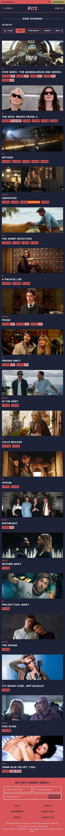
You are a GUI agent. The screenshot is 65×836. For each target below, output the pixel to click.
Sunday (47, 31)
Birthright (9, 523)
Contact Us (48, 817)
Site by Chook (43, 826)
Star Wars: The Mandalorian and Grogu (31, 72)
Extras (17, 817)
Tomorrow (33, 31)
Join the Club (8, 2)
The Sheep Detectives (17, 239)
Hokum (7, 483)
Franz (6, 320)
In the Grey (10, 401)
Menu (59, 8)
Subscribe (54, 797)
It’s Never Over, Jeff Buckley (23, 686)
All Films (8, 31)
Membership (17, 811)
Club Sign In (58, 2)
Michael (7, 157)
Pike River (9, 726)
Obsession (9, 198)
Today (20, 31)
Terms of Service (57, 829)
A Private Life (12, 279)
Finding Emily (11, 361)
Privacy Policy (32, 826)
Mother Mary (11, 564)
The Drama (9, 645)
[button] (62, 30)
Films (17, 805)
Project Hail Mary (15, 604)
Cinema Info (47, 811)
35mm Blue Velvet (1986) (19, 767)
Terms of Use (22, 826)
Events (47, 805)
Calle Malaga (12, 442)
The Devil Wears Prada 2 (20, 117)
